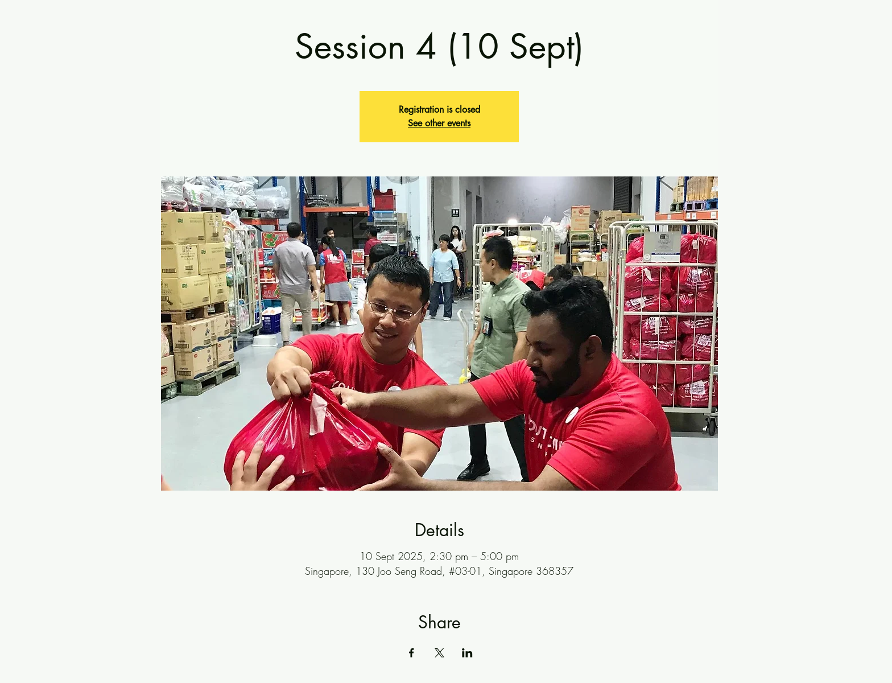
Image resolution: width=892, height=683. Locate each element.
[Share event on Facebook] (411, 652)
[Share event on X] (439, 652)
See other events (439, 123)
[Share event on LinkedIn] (467, 652)
